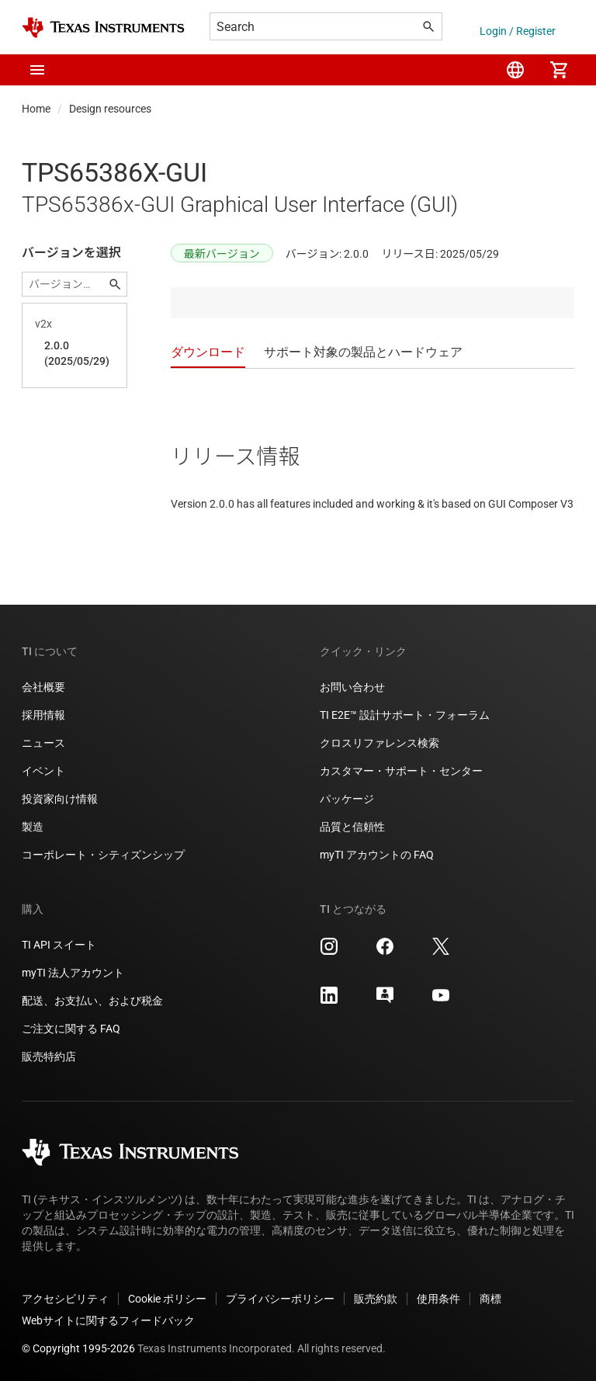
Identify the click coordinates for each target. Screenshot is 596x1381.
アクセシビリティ (65, 1299)
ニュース (43, 743)
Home (36, 108)
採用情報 (43, 715)
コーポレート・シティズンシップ (103, 854)
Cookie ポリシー (167, 1299)
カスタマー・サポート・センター (401, 771)
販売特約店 (49, 1056)
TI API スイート (59, 945)
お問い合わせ (352, 687)
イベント (43, 771)
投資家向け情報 (60, 799)
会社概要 (43, 687)
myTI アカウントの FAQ (377, 854)
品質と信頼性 (352, 827)
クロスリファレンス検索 (379, 743)
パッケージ (347, 799)
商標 (490, 1299)
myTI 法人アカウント (73, 972)
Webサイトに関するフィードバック (108, 1320)
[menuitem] (515, 69)
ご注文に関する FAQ (71, 1028)
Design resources (110, 108)
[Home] (103, 27)
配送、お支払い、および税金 (92, 1000)
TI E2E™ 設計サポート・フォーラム (405, 715)
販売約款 (375, 1299)
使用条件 (438, 1299)
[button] (37, 69)
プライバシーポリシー (280, 1299)
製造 (32, 827)
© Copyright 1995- (78, 1348)
